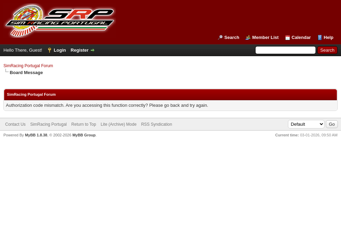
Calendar (301, 37)
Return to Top (83, 124)
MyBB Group (83, 135)
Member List (265, 37)
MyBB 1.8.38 (36, 135)
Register (80, 50)
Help (328, 37)
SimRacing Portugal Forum (28, 65)
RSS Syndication (156, 124)
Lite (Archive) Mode (118, 124)
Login (60, 50)
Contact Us (15, 124)
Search (231, 37)
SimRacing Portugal (48, 124)
